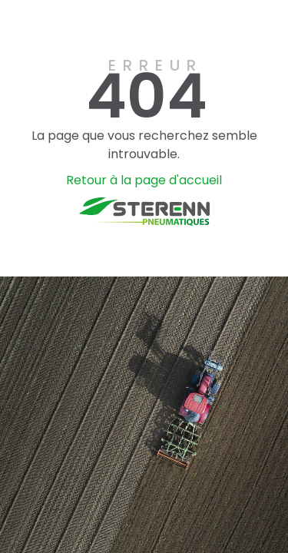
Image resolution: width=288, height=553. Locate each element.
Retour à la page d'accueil (144, 180)
